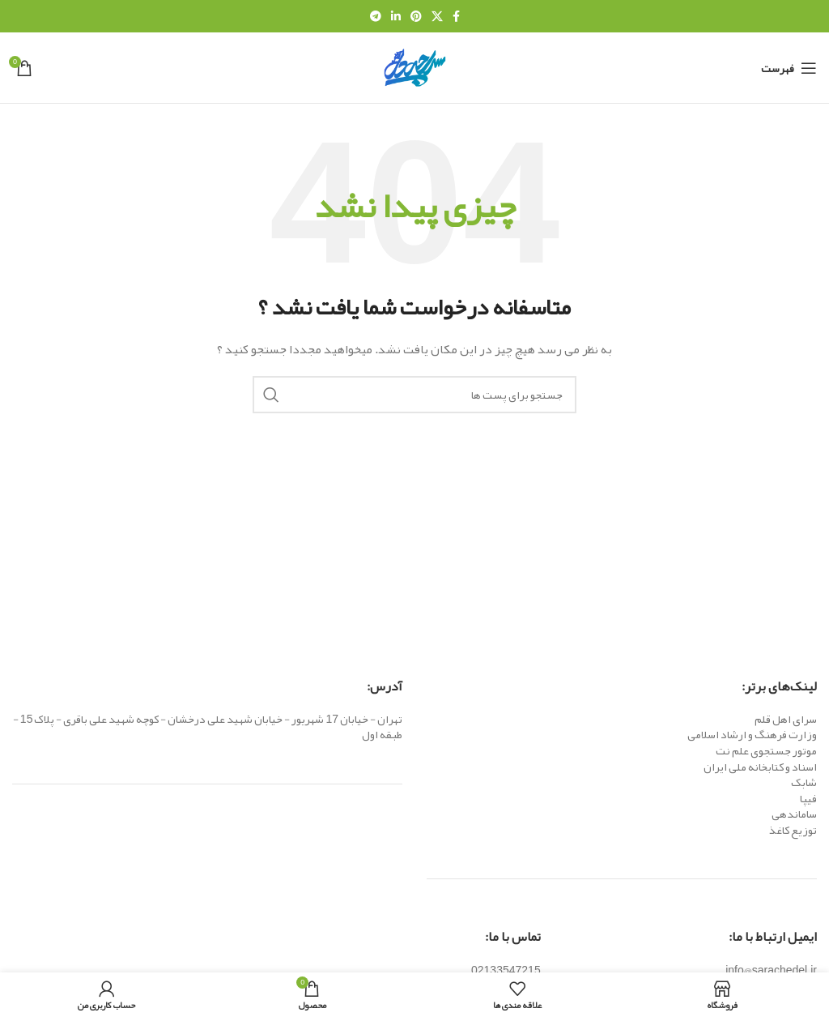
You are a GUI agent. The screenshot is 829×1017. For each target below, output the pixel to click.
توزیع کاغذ (793, 829)
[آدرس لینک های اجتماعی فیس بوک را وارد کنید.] (456, 16)
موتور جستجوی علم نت (766, 750)
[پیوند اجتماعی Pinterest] (416, 16)
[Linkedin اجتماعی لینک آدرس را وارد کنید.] (396, 16)
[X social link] (437, 16)
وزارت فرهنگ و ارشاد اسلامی (752, 734)
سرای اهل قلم (786, 718)
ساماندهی (794, 813)
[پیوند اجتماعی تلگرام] (375, 16)
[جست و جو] (414, 394)
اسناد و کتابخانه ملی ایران (760, 766)
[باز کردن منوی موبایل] (789, 68)
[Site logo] (415, 71)
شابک (804, 782)
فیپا (808, 798)
